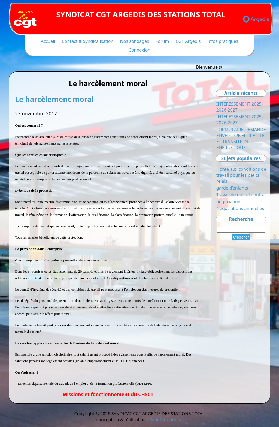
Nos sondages (134, 41)
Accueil (48, 41)
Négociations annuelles (240, 208)
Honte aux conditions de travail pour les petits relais (241, 175)
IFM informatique (165, 420)
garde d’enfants (232, 188)
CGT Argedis (188, 41)
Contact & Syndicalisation (88, 41)
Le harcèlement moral (54, 99)
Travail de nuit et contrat (241, 195)
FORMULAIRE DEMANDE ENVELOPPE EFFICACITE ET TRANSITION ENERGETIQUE (241, 139)
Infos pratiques (222, 41)
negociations (229, 202)
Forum (162, 41)
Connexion (139, 50)
